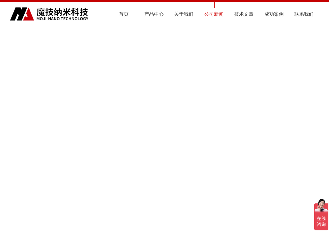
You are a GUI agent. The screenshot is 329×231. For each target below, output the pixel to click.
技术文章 (243, 14)
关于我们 (183, 14)
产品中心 (154, 14)
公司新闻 (214, 14)
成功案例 (274, 14)
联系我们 (304, 14)
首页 (124, 14)
